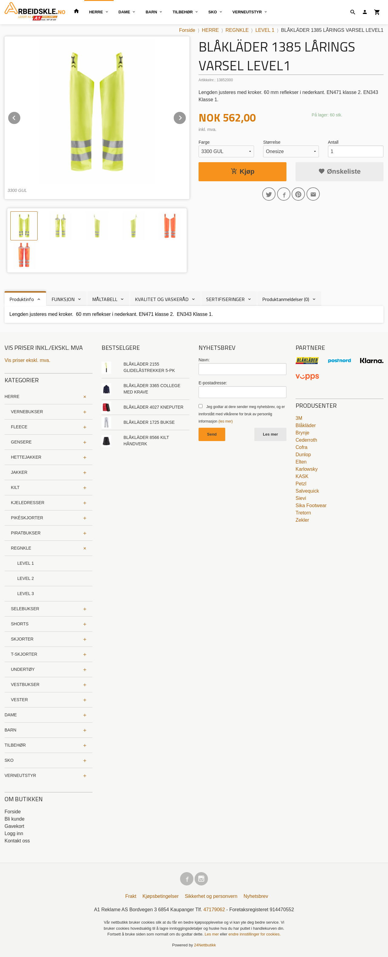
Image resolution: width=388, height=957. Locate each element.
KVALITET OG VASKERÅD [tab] (162, 299)
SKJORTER (22, 639)
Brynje (302, 432)
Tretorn (303, 512)
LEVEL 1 (25, 563)
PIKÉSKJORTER (27, 517)
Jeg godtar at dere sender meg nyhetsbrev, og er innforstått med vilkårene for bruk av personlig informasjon (242, 414)
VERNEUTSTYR (247, 12)
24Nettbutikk (205, 945)
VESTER (19, 699)
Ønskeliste (339, 171)
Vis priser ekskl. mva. (27, 360)
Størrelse (271, 142)
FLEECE (19, 426)
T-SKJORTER (24, 654)
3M (299, 418)
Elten (301, 461)
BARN (151, 12)
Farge (204, 142)
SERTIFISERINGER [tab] (225, 299)
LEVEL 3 (25, 593)
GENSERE (21, 442)
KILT (15, 487)
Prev (20, 117)
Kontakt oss (17, 840)
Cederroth (306, 440)
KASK (302, 476)
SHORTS (19, 623)
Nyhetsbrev (256, 896)
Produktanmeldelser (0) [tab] (285, 299)
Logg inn (14, 833)
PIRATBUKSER (26, 532)
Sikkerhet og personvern (211, 896)
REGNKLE (21, 548)
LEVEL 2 (25, 578)
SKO (212, 12)
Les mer (270, 434)
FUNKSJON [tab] (63, 299)
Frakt (130, 896)
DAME (124, 12)
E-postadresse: (213, 382)
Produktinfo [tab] (21, 299)
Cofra (301, 447)
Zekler (302, 520)
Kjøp (243, 171)
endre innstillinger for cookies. (255, 934)
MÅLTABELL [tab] (104, 299)
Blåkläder (306, 425)
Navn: (204, 359)
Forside (187, 30)
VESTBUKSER (25, 684)
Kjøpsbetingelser (160, 896)
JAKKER (19, 472)
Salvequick (307, 491)
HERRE (96, 12)
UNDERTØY (23, 669)
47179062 (214, 909)
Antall (333, 142)
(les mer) (225, 421)
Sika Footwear (311, 505)
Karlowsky (307, 469)
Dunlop (303, 454)
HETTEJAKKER (26, 457)
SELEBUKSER (25, 608)
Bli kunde (15, 818)
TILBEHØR (182, 12)
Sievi (301, 498)
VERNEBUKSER (27, 411)
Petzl (301, 483)
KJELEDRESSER (27, 502)
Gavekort (14, 826)
